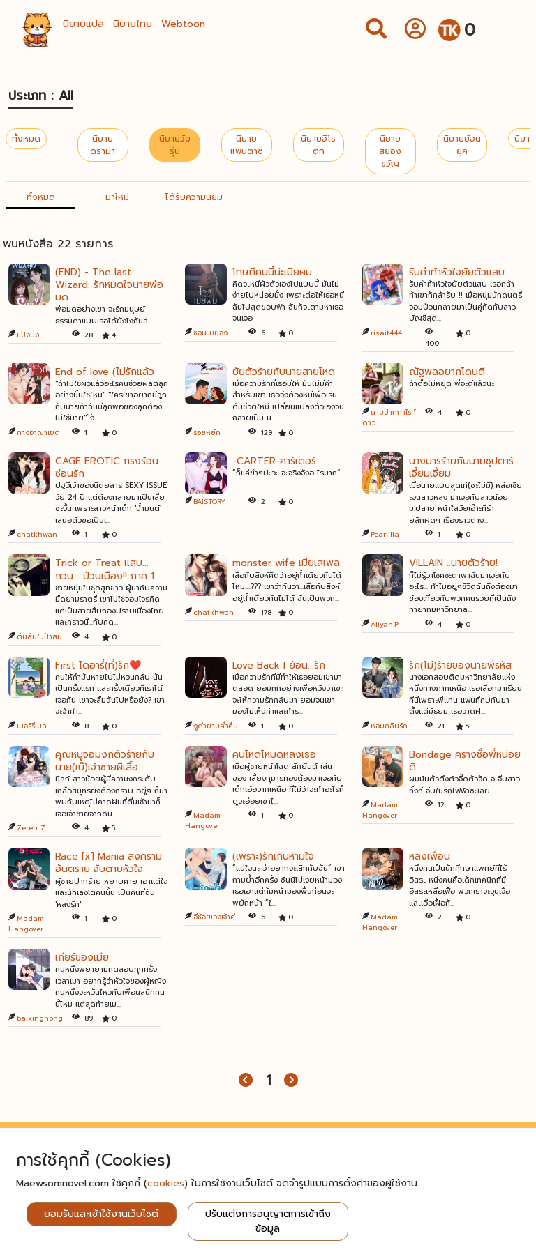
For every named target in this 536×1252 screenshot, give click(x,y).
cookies (165, 1183)
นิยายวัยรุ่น (175, 145)
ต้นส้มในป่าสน (39, 637)
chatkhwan (37, 534)
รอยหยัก (207, 432)
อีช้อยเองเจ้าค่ (214, 917)
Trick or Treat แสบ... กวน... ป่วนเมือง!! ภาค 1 (104, 569)
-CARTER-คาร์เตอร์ (274, 461)
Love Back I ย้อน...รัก (278, 665)
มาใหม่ (117, 197)
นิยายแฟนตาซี (246, 145)
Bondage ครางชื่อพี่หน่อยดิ (465, 760)
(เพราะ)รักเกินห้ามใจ (273, 856)
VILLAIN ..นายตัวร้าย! (453, 563)
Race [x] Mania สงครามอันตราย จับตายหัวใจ (108, 862)
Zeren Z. (32, 828)
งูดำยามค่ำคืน (215, 726)
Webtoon (183, 24)
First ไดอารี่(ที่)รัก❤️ (98, 665)
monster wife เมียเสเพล (286, 563)
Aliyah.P (385, 624)
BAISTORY (209, 501)
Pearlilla (385, 534)
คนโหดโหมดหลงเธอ (274, 754)
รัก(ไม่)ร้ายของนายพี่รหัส (460, 665)
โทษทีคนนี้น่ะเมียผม (272, 272)
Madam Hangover (203, 820)
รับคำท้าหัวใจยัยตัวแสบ (457, 272)
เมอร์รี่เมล (32, 726)
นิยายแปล (83, 24)
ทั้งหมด (26, 138)
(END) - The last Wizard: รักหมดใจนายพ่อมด (109, 285)
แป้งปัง (28, 335)
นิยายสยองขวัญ (390, 151)
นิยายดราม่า (102, 145)
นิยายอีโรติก (318, 145)
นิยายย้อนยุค (462, 145)
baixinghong (40, 1018)
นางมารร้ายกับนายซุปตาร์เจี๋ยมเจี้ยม (461, 467)
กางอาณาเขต (38, 432)
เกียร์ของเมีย (82, 957)
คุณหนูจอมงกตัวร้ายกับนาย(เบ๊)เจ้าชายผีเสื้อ (104, 760)
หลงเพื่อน (429, 856)
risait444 (386, 333)
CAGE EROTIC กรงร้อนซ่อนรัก (106, 467)
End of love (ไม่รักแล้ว (104, 372)
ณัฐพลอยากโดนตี (447, 372)
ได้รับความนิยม (194, 197)
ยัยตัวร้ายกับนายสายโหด (283, 372)
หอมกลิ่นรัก (389, 726)
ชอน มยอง (210, 333)
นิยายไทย (132, 24)
